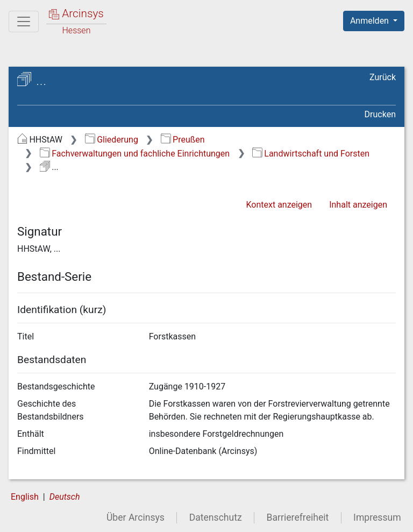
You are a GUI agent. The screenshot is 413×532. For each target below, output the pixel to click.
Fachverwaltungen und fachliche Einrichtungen (135, 153)
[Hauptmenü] (24, 21)
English (25, 497)
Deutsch (64, 497)
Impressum (377, 517)
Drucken (380, 114)
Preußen (183, 139)
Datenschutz (215, 517)
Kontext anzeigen (279, 205)
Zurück (382, 77)
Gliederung (111, 139)
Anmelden (370, 21)
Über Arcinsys (135, 517)
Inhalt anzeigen (358, 205)
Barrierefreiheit (298, 517)
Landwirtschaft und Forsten (310, 153)
